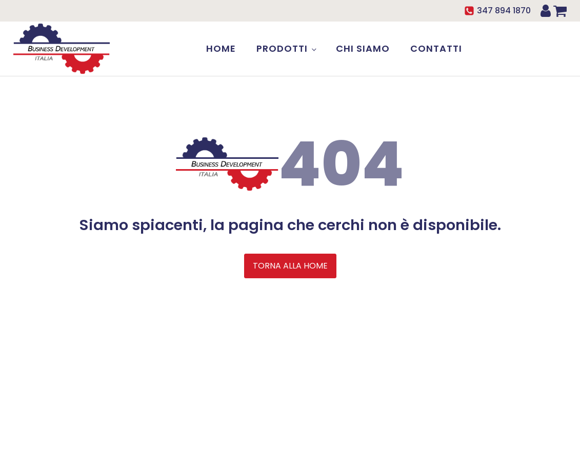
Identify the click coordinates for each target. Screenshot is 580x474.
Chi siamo (363, 48)
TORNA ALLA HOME (290, 266)
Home (221, 48)
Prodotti (282, 48)
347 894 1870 (504, 10)
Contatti (436, 48)
